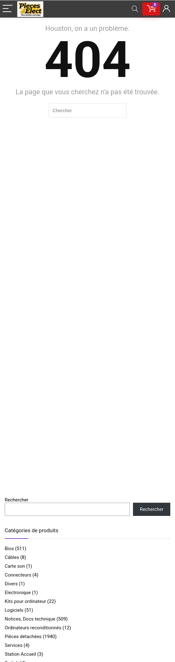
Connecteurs (18, 575)
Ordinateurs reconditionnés (33, 628)
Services (14, 645)
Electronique (18, 592)
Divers (11, 584)
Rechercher (16, 500)
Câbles (12, 557)
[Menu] (7, 9)
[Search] (134, 9)
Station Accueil (20, 654)
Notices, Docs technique (30, 619)
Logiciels (14, 610)
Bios (9, 548)
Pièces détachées (23, 636)
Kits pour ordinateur (25, 601)
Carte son (15, 566)
